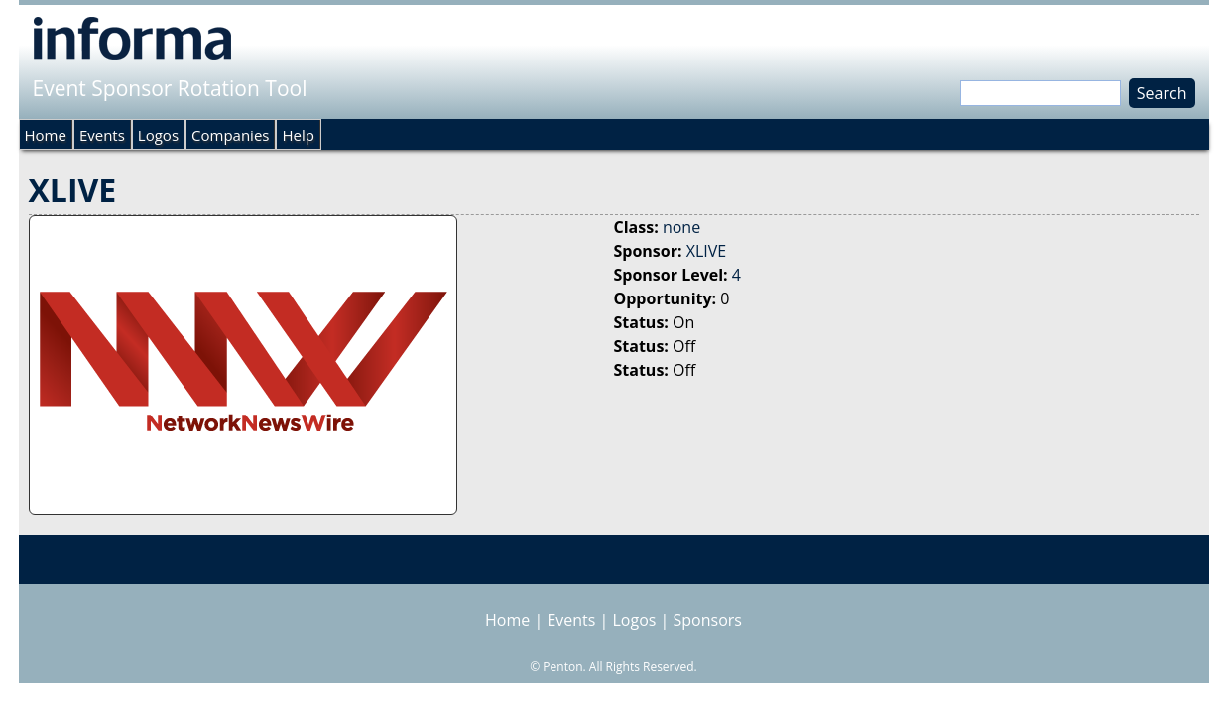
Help (297, 135)
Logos (158, 135)
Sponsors (708, 620)
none (681, 227)
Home (45, 135)
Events (102, 135)
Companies (230, 135)
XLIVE (706, 251)
